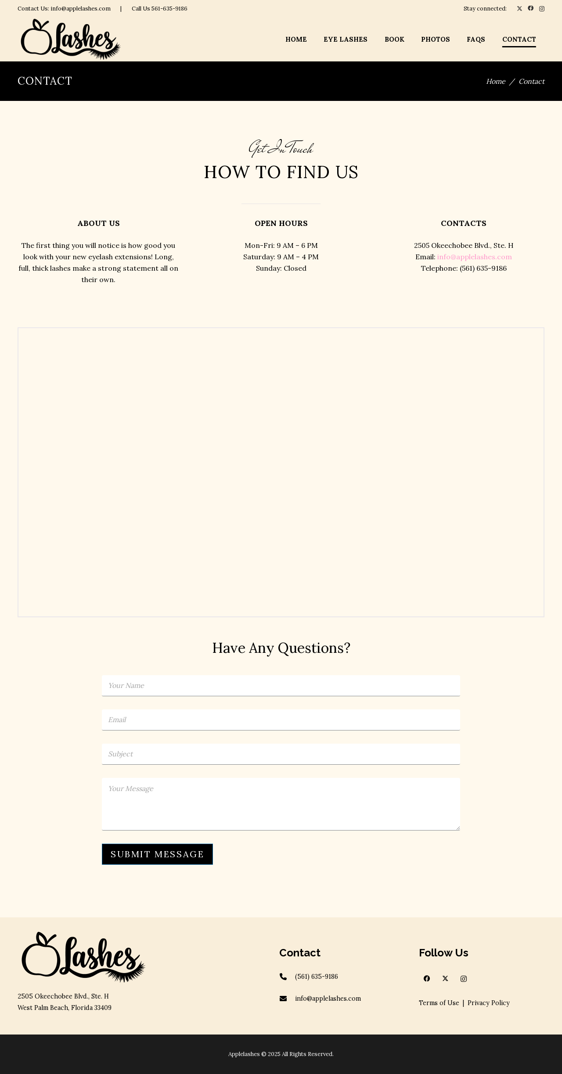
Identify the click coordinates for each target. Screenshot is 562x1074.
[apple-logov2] (71, 39)
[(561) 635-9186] (287, 976)
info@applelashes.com (474, 256)
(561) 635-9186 (316, 977)
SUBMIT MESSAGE (157, 853)
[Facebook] (530, 8)
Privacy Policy (489, 1003)
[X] (519, 9)
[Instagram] (541, 9)
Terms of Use (439, 1003)
